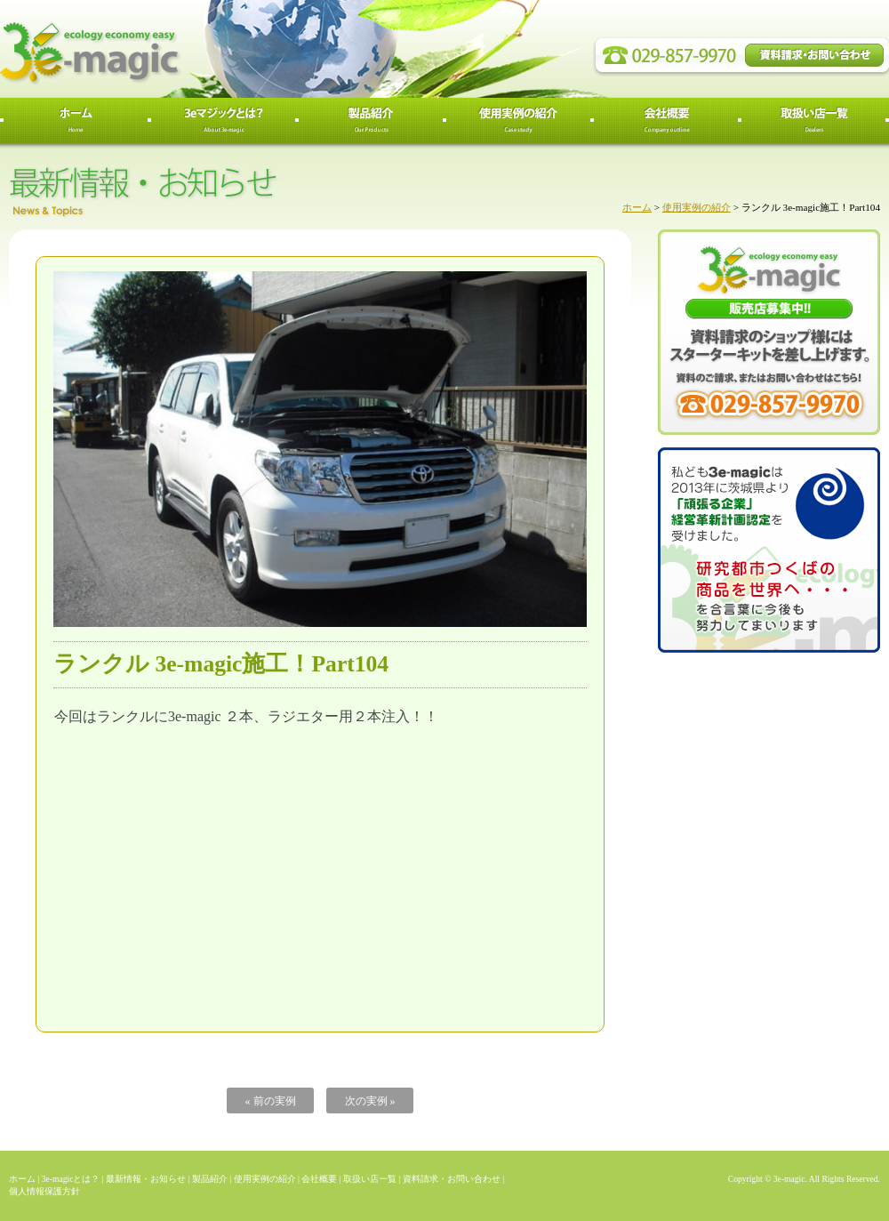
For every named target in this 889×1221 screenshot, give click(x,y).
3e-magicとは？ (71, 1179)
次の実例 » (370, 1101)
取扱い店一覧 (369, 1179)
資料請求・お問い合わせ (452, 1179)
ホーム (637, 207)
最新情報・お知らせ (146, 1179)
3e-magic (155, 49)
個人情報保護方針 (44, 1191)
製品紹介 (210, 1179)
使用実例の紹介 (696, 207)
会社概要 (319, 1179)
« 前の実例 (270, 1101)
